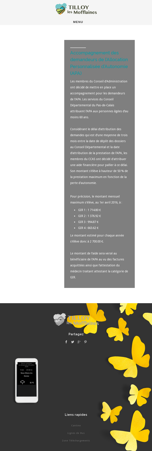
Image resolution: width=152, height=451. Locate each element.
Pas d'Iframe (26, 374)
